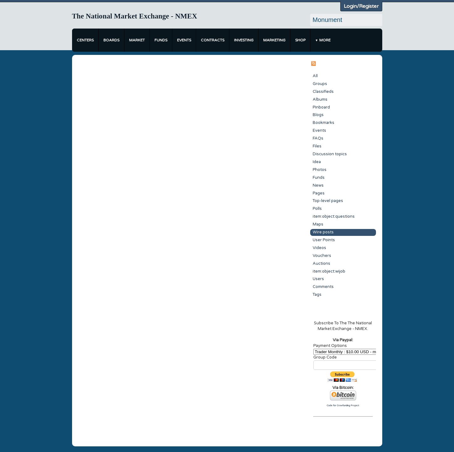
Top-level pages (328, 200)
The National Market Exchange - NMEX (134, 16)
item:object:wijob (329, 271)
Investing (243, 40)
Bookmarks (323, 122)
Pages (319, 193)
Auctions (321, 263)
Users (318, 278)
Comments (323, 286)
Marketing (274, 40)
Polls (317, 208)
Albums (320, 99)
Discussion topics (330, 154)
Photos (319, 169)
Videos (319, 247)
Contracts (212, 40)
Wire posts (323, 232)
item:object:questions (334, 216)
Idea (317, 161)
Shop (300, 40)
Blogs (318, 114)
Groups (320, 83)
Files (317, 146)
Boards (111, 40)
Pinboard (321, 107)
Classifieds (323, 91)
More (325, 40)
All (315, 75)
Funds (160, 40)
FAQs (318, 138)
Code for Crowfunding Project (343, 405)
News (318, 185)
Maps (318, 224)
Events (184, 40)
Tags (317, 294)
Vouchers (322, 255)
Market (137, 40)
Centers (85, 40)
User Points (324, 239)
